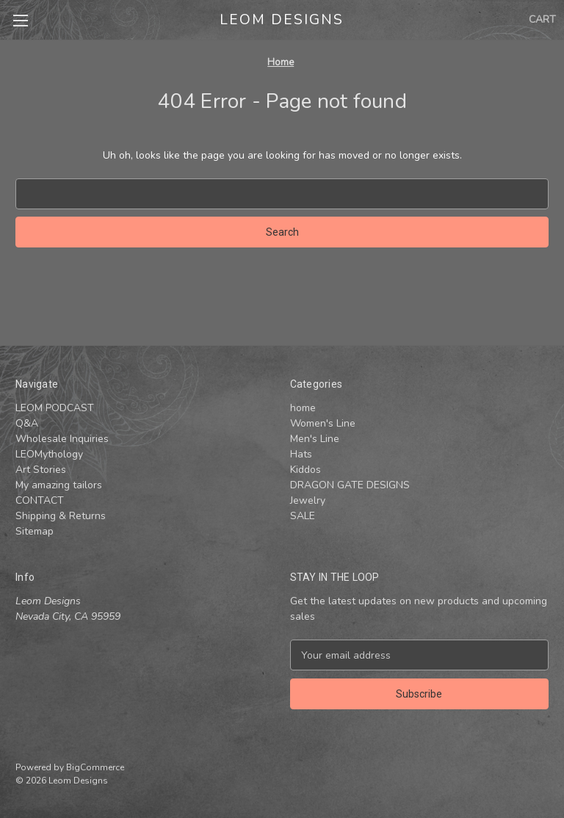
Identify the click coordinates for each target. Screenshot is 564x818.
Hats (301, 454)
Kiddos (305, 470)
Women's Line (322, 423)
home (303, 408)
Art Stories (40, 470)
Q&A (26, 423)
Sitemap (34, 531)
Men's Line (314, 439)
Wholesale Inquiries (62, 439)
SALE (302, 516)
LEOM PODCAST (54, 408)
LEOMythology (49, 454)
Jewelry (307, 500)
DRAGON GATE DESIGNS (350, 485)
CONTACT (39, 500)
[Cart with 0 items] (542, 19)
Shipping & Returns (60, 516)
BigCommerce (95, 767)
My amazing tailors (58, 485)
